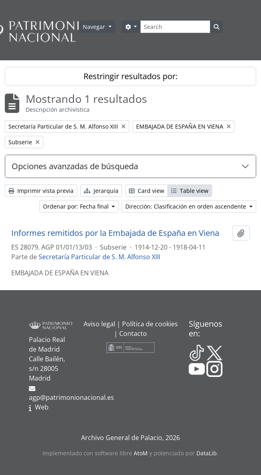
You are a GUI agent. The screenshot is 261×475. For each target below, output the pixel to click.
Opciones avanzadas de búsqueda (75, 166)
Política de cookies (150, 323)
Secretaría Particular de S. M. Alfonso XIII (99, 256)
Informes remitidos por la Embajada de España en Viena (115, 233)
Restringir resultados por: (130, 76)
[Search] (175, 26)
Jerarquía (101, 191)
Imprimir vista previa (40, 191)
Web (42, 407)
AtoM (141, 453)
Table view (189, 191)
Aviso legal (99, 323)
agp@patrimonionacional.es (71, 397)
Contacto (133, 333)
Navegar (95, 27)
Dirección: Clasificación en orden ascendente (186, 206)
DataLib (206, 453)
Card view (146, 191)
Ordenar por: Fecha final (76, 206)
